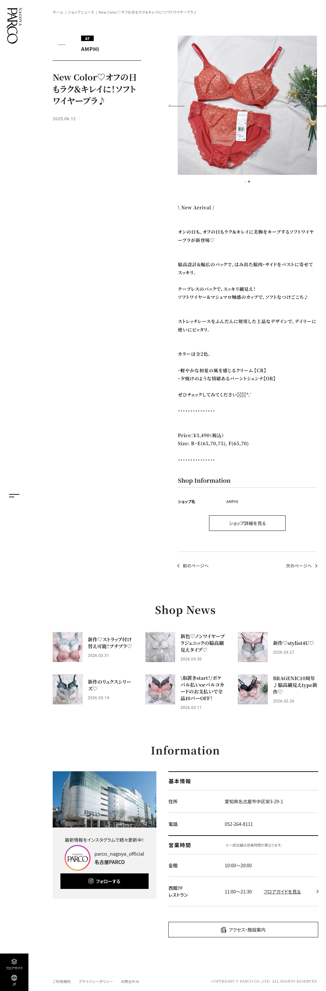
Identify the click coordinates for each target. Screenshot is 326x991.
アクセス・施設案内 (247, 929)
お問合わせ (130, 981)
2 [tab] (249, 182)
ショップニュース (81, 12)
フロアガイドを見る (282, 891)
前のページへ (196, 566)
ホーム (58, 12)
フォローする (108, 881)
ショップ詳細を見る (247, 523)
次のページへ (299, 566)
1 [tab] (245, 181)
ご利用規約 (62, 981)
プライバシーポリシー (96, 981)
